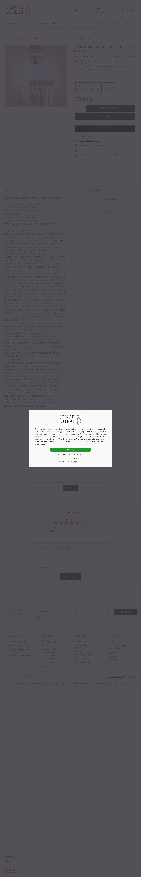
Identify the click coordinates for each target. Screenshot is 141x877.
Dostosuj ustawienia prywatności (70, 454)
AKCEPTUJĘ (70, 450)
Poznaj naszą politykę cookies (70, 461)
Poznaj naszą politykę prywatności (70, 458)
